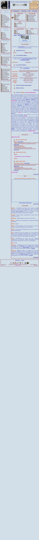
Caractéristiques (16, 10)
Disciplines (4, 88)
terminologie (21, 46)
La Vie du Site (5, 26)
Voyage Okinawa (6, 19)
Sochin (17, 16)
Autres (3, 51)
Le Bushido (4, 61)
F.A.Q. (3, 23)
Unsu (17, 17)
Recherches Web (5, 77)
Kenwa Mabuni (26, 247)
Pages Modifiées (5, 74)
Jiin (16, 24)
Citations (4, 64)
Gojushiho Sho (19, 23)
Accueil (12, 1)
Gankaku (30, 32)
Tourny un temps (5, 84)
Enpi (17, 30)
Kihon (3, 45)
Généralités (4, 43)
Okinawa (4, 34)
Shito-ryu (28, 99)
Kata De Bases (31, 16)
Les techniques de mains (27, 58)
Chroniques (4, 22)
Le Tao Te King (5, 58)
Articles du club (5, 91)
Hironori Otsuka (24, 254)
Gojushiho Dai (31, 33)
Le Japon (4, 35)
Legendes (4, 37)
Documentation (5, 89)
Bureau (3, 85)
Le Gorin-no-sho (5, 59)
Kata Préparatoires (32, 15)
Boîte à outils (5, 78)
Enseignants (4, 86)
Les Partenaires (5, 73)
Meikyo (30, 1)
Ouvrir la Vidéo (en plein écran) (25, 202)
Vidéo (29, 10)
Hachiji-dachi (20, 141)
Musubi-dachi (16, 144)
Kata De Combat (31, 20)
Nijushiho (18, 15)
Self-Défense (5, 50)
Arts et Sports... (5, 38)
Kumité (3, 49)
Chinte (29, 30)
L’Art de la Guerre (6, 57)
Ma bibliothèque (5, 17)
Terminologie (34, 10)
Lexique (33, 248)
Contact (4, 24)
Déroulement (24, 10)
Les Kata (17, 1)
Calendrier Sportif (6, 69)
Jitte (17, 26)
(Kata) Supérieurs (23, 1)
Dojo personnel (5, 20)
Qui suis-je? (4, 16)
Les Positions (26, 68)
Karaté (3, 32)
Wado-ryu (33, 99)
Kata (3, 46)
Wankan (17, 19)
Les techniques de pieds (28, 59)
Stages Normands (6, 70)
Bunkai (3, 47)
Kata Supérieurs (31, 19)
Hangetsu (18, 33)
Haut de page (35, 90)
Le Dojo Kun (5, 62)
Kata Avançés (31, 17)
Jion (17, 32)
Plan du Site (4, 76)
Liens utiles (4, 72)
